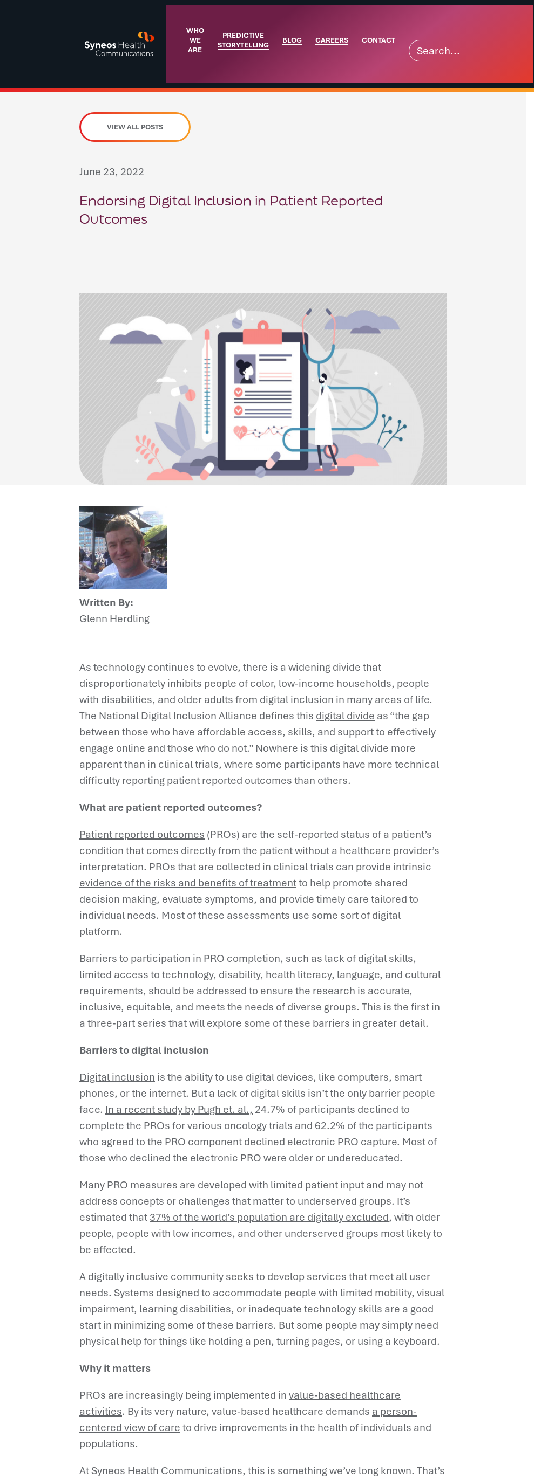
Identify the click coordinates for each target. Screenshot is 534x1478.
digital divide (345, 716)
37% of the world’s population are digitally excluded (269, 1217)
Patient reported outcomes (142, 834)
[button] (90, 260)
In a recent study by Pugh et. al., (179, 1109)
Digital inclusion (117, 1077)
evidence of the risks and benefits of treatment (187, 883)
